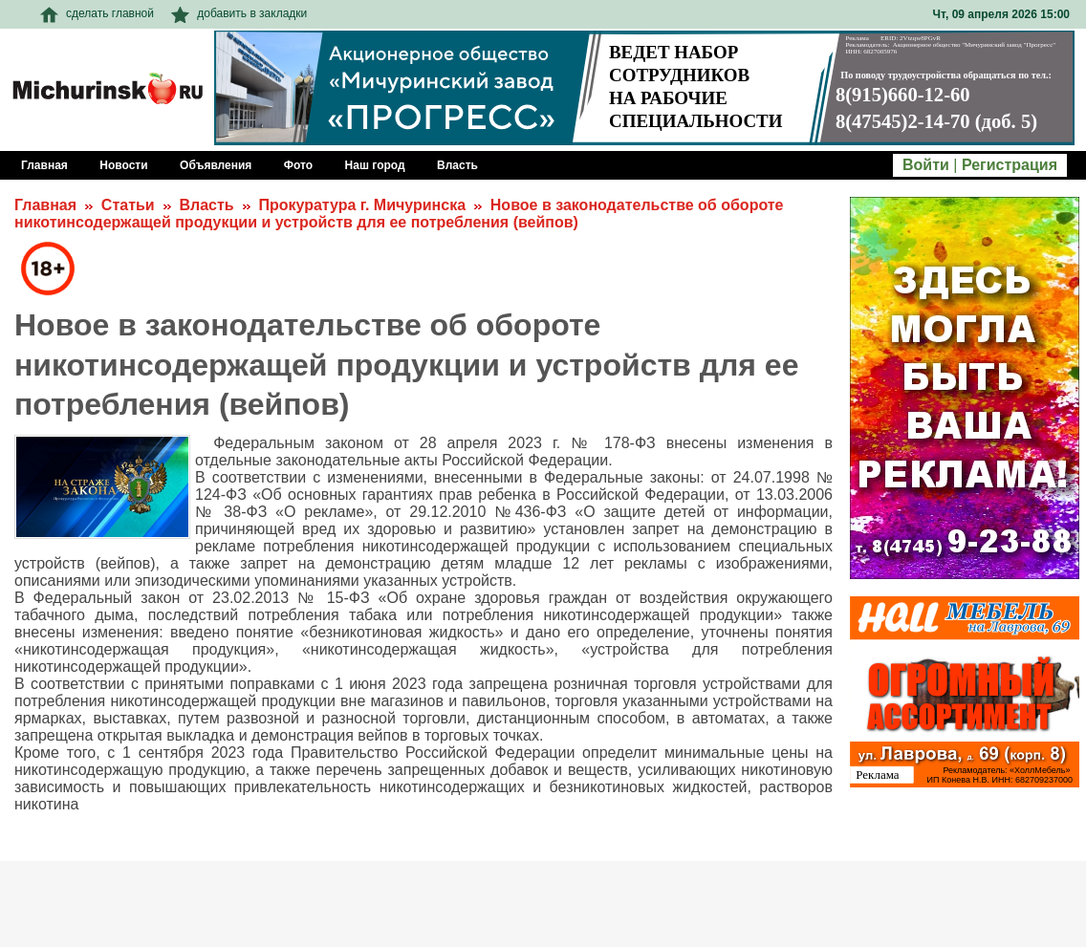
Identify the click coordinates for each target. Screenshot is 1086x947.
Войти (925, 165)
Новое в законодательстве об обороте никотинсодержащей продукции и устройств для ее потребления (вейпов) (399, 213)
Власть (206, 205)
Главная (45, 205)
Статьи (128, 205)
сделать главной (97, 13)
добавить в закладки (239, 13)
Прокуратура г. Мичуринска (362, 205)
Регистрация (1009, 165)
